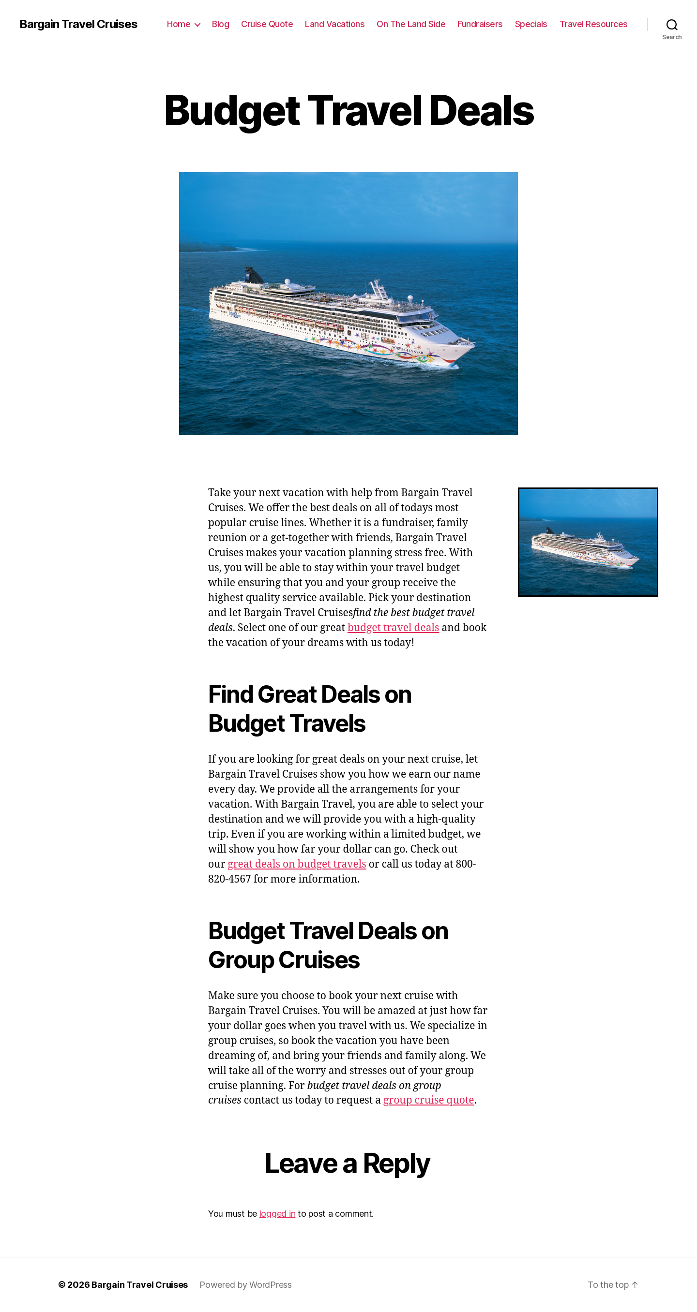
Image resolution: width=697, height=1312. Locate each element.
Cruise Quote (267, 24)
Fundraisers (480, 24)
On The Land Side (411, 24)
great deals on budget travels (296, 864)
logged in (277, 1214)
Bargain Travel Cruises (78, 24)
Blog (220, 24)
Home (178, 24)
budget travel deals (393, 627)
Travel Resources (594, 24)
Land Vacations (334, 24)
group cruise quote (428, 1100)
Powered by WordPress (245, 1285)
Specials (531, 24)
